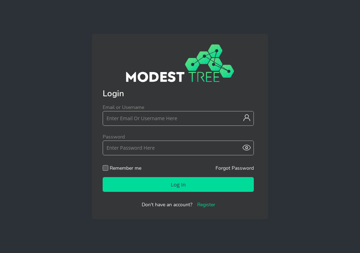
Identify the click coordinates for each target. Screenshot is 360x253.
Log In (178, 184)
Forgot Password (235, 167)
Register (206, 204)
